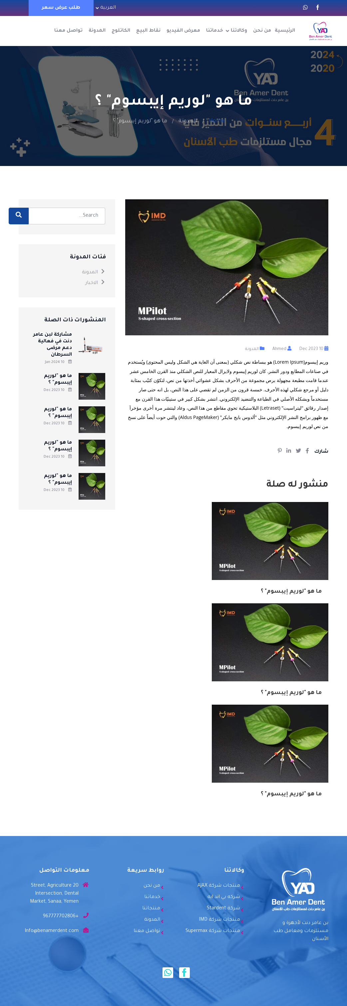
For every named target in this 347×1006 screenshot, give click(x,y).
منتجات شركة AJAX (218, 886)
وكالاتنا (239, 31)
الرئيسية (285, 31)
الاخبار (95, 283)
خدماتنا (214, 31)
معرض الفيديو (183, 31)
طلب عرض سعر (61, 8)
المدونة (97, 31)
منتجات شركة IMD (219, 920)
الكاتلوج (121, 31)
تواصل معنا (68, 31)
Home (216, 121)
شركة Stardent (223, 908)
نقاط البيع (148, 31)
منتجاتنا (151, 908)
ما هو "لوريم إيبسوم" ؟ (291, 592)
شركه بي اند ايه (223, 897)
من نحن (262, 31)
